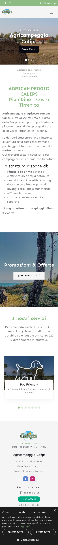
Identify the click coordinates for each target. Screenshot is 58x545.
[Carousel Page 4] (29, 407)
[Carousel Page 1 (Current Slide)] (26, 60)
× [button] (54, 510)
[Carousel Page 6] (36, 407)
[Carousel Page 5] (32, 407)
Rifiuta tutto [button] (43, 532)
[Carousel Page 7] (39, 407)
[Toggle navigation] (51, 12)
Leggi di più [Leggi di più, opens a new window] (25, 526)
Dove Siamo (29, 49)
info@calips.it (29, 505)
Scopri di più (29, 275)
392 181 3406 (29, 492)
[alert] (29, 526)
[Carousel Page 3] (32, 60)
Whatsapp (48, 3)
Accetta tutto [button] (15, 532)
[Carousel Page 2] (29, 60)
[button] (29, 539)
